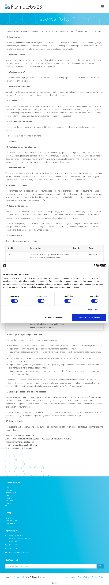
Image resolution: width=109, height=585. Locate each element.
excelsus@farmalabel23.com (19, 552)
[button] (102, 6)
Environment (10, 493)
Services (8, 495)
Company (9, 490)
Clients (8, 498)
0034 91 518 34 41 (15, 545)
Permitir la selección (54, 317)
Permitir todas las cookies (89, 317)
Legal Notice (10, 518)
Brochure (9, 501)
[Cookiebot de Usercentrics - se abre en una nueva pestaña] (95, 265)
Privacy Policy (11, 521)
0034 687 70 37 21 (15, 549)
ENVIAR (100, 566)
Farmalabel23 (19, 577)
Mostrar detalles (94, 310)
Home (7, 488)
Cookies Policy (11, 523)
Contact (8, 503)
